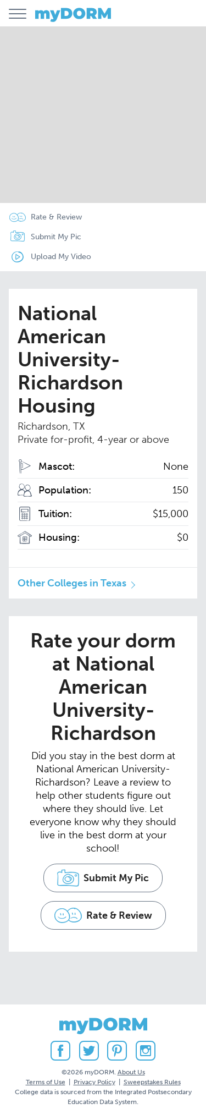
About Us (131, 1072)
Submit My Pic (56, 236)
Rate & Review (56, 217)
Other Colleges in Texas (72, 583)
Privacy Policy (94, 1082)
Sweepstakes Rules (152, 1082)
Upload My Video (61, 256)
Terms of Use (45, 1082)
